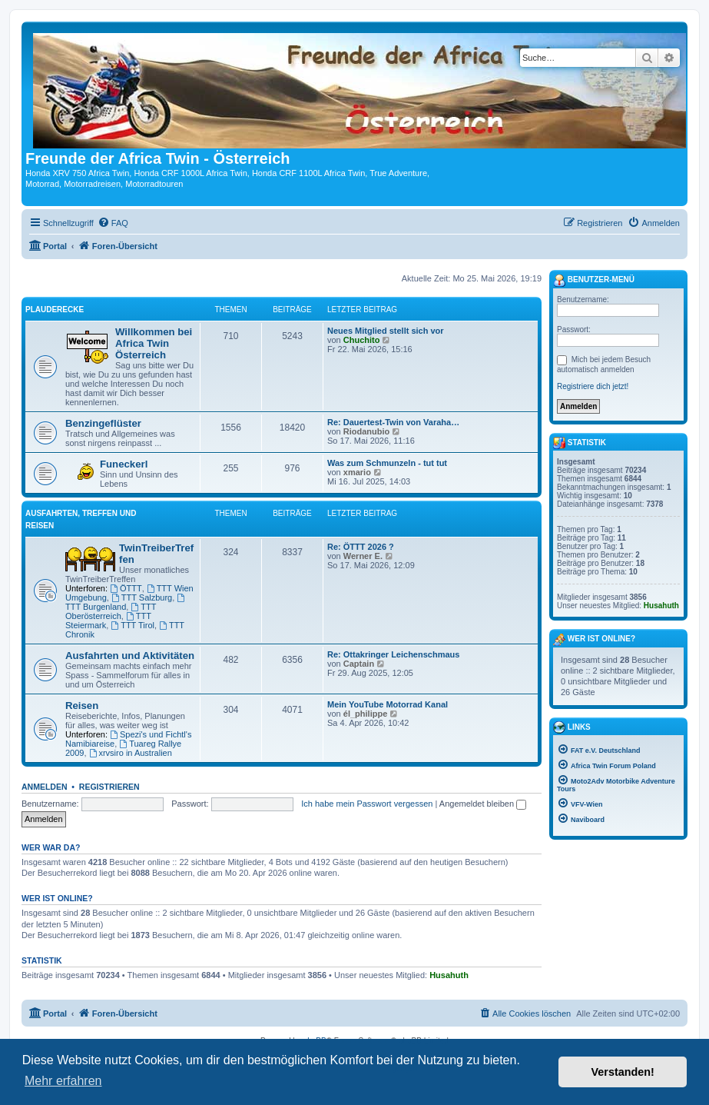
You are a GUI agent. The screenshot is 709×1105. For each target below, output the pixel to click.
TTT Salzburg (141, 597)
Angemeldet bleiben (482, 803)
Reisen (81, 705)
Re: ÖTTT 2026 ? (360, 546)
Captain (358, 663)
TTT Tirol (132, 625)
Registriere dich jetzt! (592, 386)
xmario (357, 472)
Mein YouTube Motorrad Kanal (387, 704)
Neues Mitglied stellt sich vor (385, 330)
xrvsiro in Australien (130, 752)
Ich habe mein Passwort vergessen (366, 803)
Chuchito (361, 339)
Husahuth (449, 975)
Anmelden (45, 786)
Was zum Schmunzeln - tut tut (387, 463)
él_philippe (365, 713)
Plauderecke (54, 309)
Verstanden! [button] (622, 1072)
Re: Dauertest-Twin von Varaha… (393, 422)
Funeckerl (123, 464)
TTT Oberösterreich (110, 611)
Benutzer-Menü (593, 281)
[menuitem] (113, 223)
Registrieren (109, 786)
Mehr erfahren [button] (63, 1080)
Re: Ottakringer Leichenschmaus (393, 654)
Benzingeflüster (103, 423)
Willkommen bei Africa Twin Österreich (153, 343)
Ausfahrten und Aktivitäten (129, 655)
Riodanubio (366, 431)
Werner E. (363, 556)
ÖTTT (126, 588)
